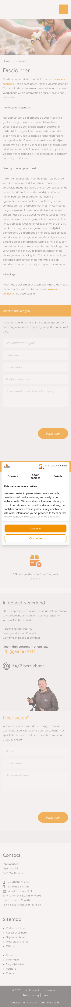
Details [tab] (58, 476)
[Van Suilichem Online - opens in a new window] (53, 466)
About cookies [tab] (35, 476)
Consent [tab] (13, 476)
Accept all (35, 528)
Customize (35, 538)
